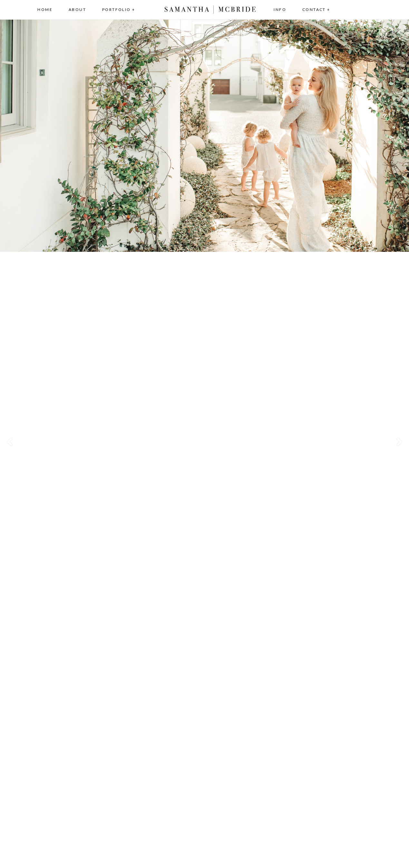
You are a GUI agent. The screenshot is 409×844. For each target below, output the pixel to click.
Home (45, 9)
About (77, 9)
